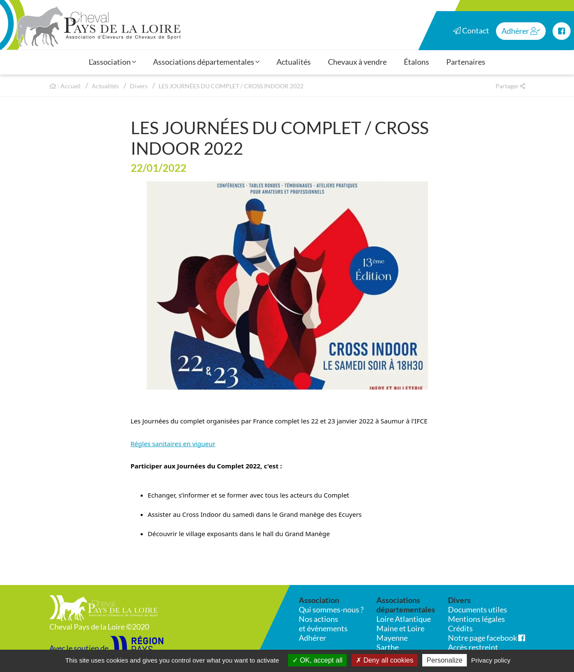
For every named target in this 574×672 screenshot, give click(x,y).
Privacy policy (491, 660)
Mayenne (392, 637)
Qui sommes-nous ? (331, 609)
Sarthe (387, 647)
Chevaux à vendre (357, 61)
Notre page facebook (486, 637)
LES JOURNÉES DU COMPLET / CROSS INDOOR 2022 (231, 86)
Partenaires (465, 61)
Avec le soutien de (106, 648)
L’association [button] (112, 61)
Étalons (416, 61)
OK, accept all (317, 660)
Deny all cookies (384, 660)
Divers (138, 86)
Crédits (460, 628)
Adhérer (521, 31)
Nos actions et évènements (323, 623)
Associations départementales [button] (206, 61)
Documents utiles (477, 609)
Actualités (293, 61)
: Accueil (65, 86)
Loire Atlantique (403, 619)
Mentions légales (476, 619)
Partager (510, 86)
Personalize (445, 660)
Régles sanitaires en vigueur (173, 443)
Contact (471, 30)
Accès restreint (473, 647)
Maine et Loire (400, 628)
